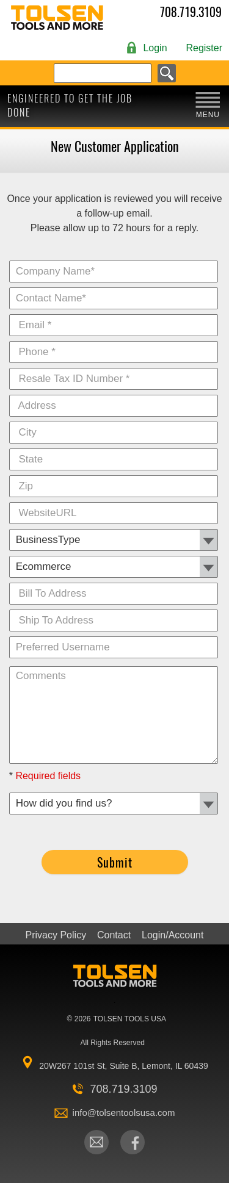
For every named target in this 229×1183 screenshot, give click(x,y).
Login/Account (172, 935)
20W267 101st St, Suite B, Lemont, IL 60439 (123, 1066)
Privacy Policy (56, 935)
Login (155, 48)
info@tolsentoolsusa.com (124, 1112)
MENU (208, 114)
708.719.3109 (191, 12)
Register (204, 48)
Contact (114, 935)
